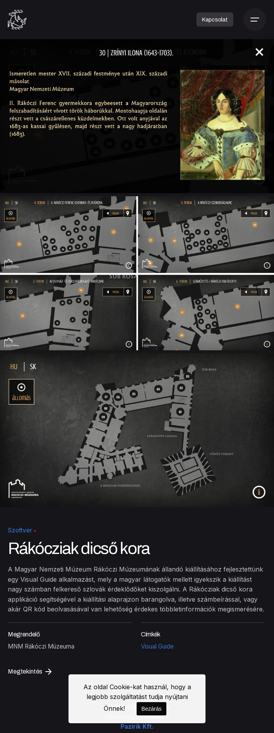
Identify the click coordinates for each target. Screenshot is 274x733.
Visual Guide (157, 646)
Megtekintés (30, 671)
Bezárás (151, 709)
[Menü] (254, 19)
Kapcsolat (215, 19)
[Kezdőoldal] (17, 19)
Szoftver (20, 530)
